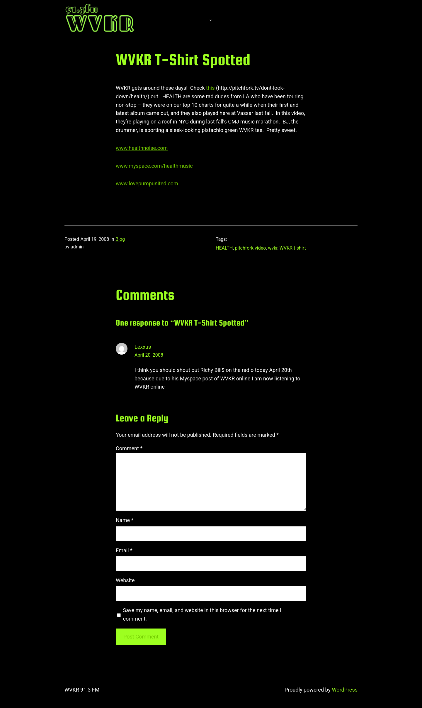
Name (124, 520)
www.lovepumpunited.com (147, 183)
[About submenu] (210, 19)
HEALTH (224, 248)
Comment (129, 448)
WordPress (345, 690)
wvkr (272, 248)
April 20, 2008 (149, 355)
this (210, 88)
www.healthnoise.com (142, 148)
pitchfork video (250, 248)
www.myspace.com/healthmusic (154, 166)
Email (124, 550)
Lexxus (143, 347)
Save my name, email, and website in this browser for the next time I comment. (202, 614)
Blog (120, 239)
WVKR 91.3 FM (82, 690)
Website (125, 580)
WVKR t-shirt (293, 248)
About (193, 19)
